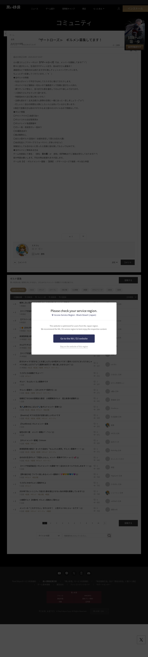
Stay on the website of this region (74, 346)
